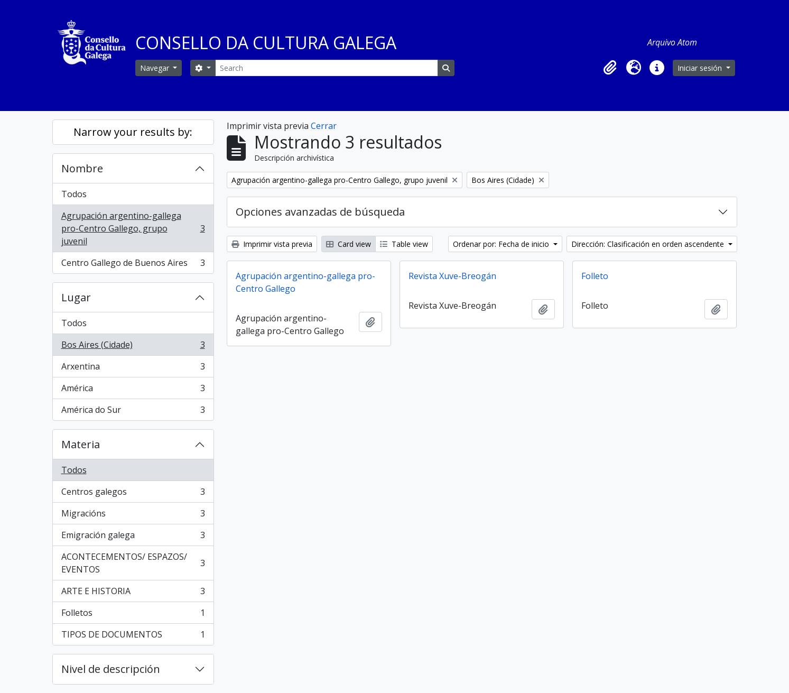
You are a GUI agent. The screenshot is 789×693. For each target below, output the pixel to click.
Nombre (82, 168)
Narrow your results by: (132, 132)
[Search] (326, 68)
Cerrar (324, 126)
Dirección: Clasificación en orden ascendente (648, 244)
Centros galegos (133, 494)
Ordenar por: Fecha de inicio (502, 244)
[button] (610, 67)
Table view (404, 244)
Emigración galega (133, 537)
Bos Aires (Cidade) (133, 347)
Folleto (594, 276)
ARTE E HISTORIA (133, 593)
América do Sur (133, 411)
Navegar (155, 68)
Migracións (133, 515)
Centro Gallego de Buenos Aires (133, 264)
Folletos (133, 615)
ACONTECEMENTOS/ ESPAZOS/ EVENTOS (133, 563)
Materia (80, 444)
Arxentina (133, 368)
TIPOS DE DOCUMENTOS (133, 636)
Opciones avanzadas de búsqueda (320, 212)
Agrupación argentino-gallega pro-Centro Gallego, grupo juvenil (133, 228)
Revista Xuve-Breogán (452, 276)
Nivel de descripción (110, 669)
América (133, 390)
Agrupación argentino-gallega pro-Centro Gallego (305, 282)
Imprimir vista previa (271, 244)
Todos (74, 194)
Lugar (76, 297)
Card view (348, 244)
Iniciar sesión (700, 68)
